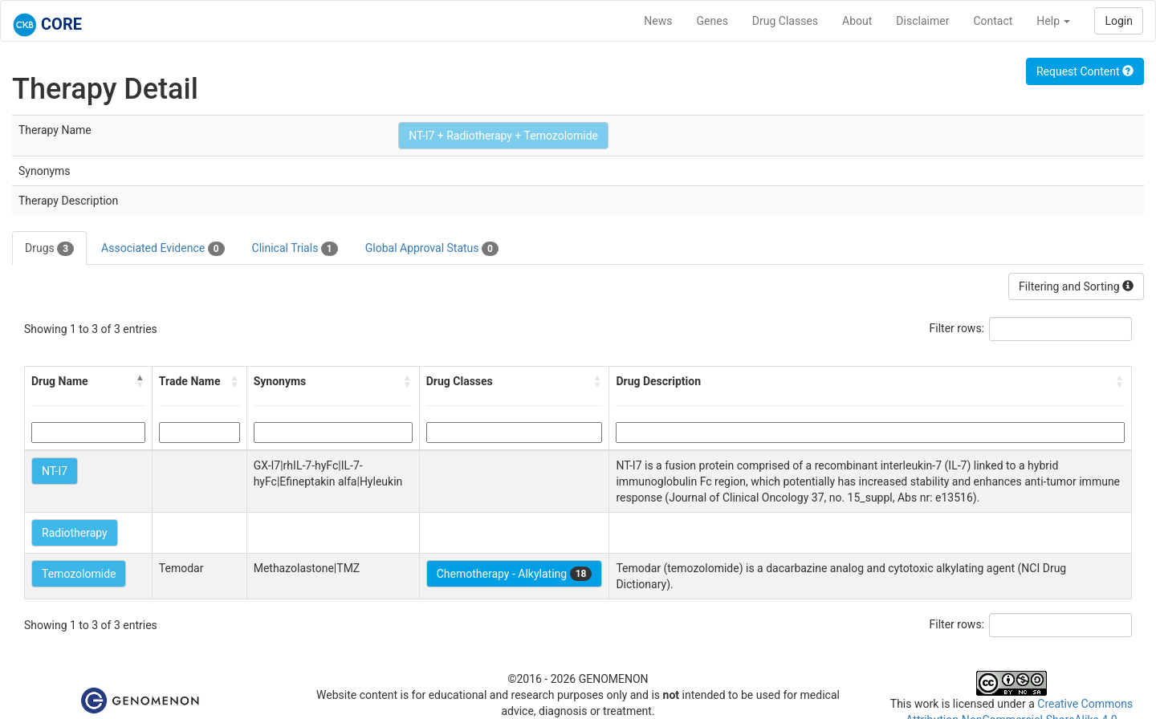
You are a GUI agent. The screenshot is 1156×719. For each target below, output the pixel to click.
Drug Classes (785, 20)
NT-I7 (54, 471)
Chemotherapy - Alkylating (514, 574)
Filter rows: (957, 328)
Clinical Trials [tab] (295, 249)
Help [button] (1053, 20)
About (857, 20)
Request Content (1085, 71)
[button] (140, 381)
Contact (992, 20)
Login (1119, 20)
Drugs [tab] (49, 249)
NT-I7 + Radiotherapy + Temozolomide (503, 135)
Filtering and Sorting (1076, 286)
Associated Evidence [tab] (162, 249)
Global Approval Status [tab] (432, 249)
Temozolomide (79, 573)
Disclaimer (922, 20)
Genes (712, 20)
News (658, 20)
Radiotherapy (75, 532)
